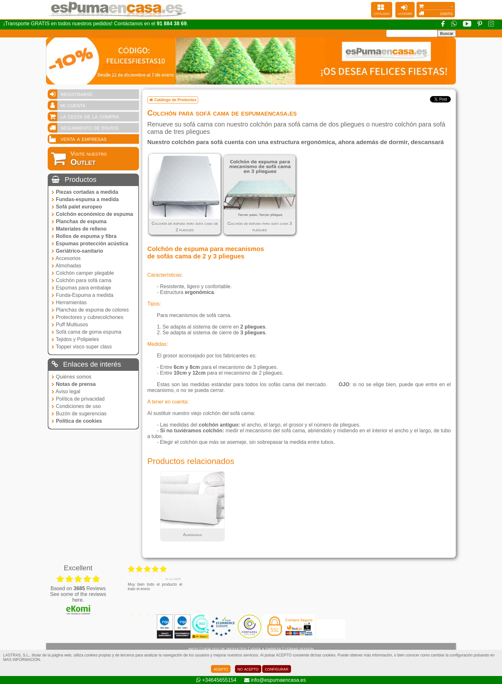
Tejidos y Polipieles (75, 339)
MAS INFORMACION (21, 659)
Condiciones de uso (76, 406)
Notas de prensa (74, 384)
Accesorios (66, 258)
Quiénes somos (72, 376)
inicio (193, 648)
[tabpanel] (192, 506)
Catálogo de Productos (172, 100)
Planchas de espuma (79, 221)
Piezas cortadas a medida (85, 192)
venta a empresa (265, 648)
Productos (74, 179)
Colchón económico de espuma (92, 214)
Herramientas (69, 302)
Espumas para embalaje (81, 287)
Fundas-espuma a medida (85, 199)
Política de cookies (77, 421)
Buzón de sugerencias (79, 413)
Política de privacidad (78, 399)
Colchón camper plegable (83, 273)
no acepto (248, 669)
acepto (221, 669)
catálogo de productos (224, 648)
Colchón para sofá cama (81, 280)
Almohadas (66, 265)
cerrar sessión (299, 648)
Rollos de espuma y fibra (84, 236)
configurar (276, 669)
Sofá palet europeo (77, 206)
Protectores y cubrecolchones (87, 317)
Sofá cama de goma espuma (86, 332)
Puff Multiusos (70, 324)
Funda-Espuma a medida (82, 295)
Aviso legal (66, 391)
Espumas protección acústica (90, 243)
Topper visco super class (82, 346)
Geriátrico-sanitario (77, 251)
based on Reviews (78, 588)
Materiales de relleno (79, 229)
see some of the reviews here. (78, 597)
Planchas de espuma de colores (90, 310)
